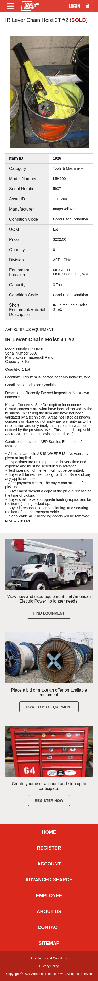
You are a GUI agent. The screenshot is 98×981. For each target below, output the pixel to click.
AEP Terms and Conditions (49, 958)
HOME (49, 832)
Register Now (49, 801)
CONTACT (49, 927)
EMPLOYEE (49, 895)
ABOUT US (49, 911)
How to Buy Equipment (49, 707)
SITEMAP (48, 943)
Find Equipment (49, 613)
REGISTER (49, 848)
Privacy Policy (49, 966)
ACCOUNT (49, 863)
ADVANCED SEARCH (49, 879)
